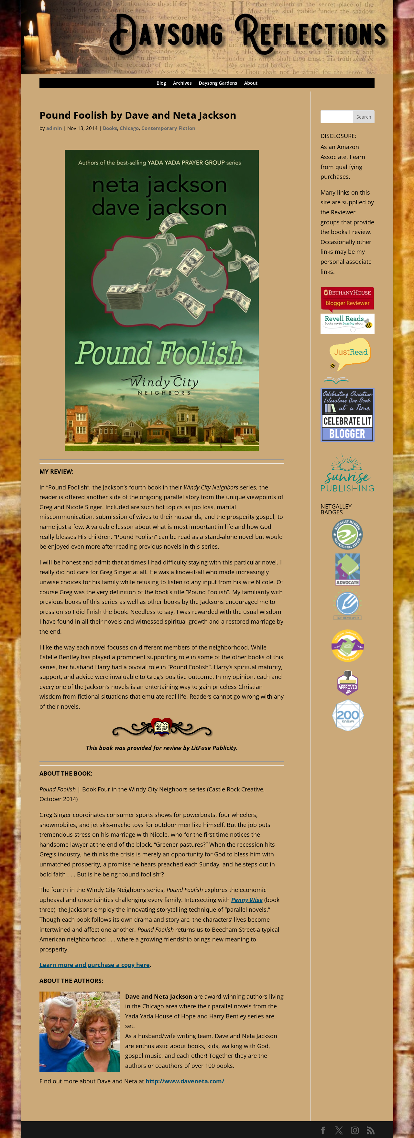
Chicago (129, 128)
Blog (161, 83)
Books (110, 128)
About (250, 83)
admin (54, 128)
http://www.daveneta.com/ (185, 1081)
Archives (182, 83)
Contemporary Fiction (168, 128)
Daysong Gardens (218, 83)
